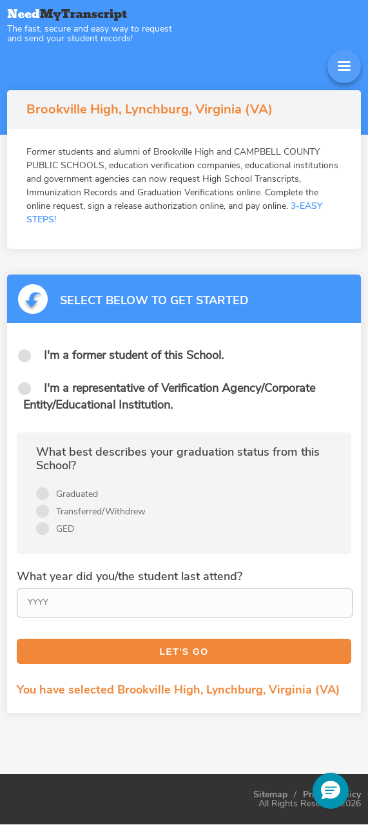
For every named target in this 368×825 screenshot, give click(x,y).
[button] (331, 791)
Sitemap (270, 794)
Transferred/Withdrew (101, 511)
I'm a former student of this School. (134, 355)
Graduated (77, 494)
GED (65, 529)
